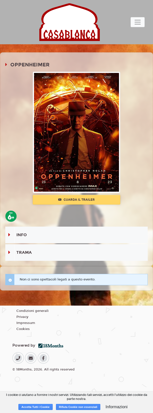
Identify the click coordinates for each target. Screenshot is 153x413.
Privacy (22, 317)
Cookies (23, 329)
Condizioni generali (32, 311)
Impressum (25, 323)
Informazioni (117, 407)
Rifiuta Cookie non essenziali (78, 406)
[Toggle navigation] (138, 22)
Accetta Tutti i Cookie (35, 406)
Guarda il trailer (76, 199)
